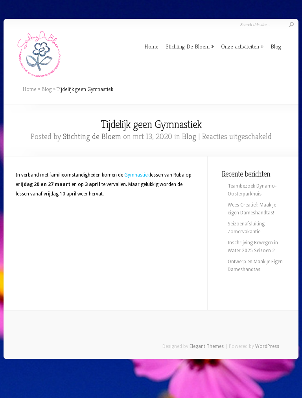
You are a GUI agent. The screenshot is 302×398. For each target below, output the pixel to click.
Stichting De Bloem (188, 46)
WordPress (267, 346)
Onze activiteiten (240, 46)
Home (151, 46)
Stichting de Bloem (92, 136)
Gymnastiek (137, 175)
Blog (276, 46)
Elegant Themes (207, 346)
